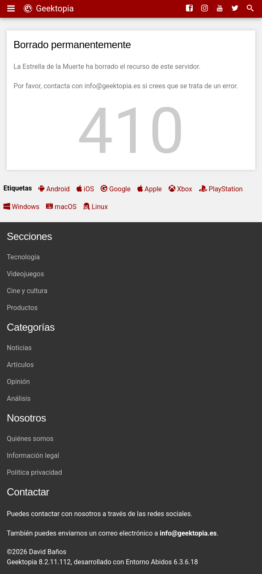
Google (120, 189)
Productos (22, 308)
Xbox (184, 189)
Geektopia (49, 8)
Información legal (33, 456)
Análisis (18, 398)
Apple (153, 189)
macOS (65, 207)
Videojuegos (25, 274)
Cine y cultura (27, 291)
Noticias (19, 348)
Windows (25, 207)
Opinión (18, 382)
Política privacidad (34, 472)
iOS (89, 189)
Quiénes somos (30, 439)
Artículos (20, 365)
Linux (100, 207)
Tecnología (23, 257)
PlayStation (226, 189)
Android (58, 189)
